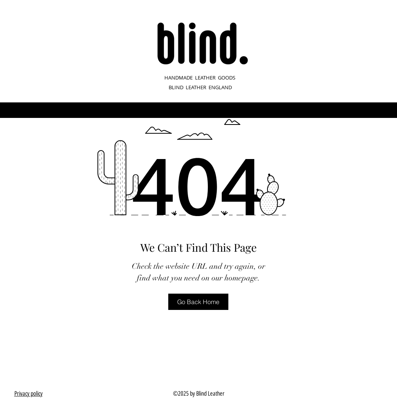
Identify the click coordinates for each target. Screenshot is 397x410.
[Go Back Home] (198, 302)
